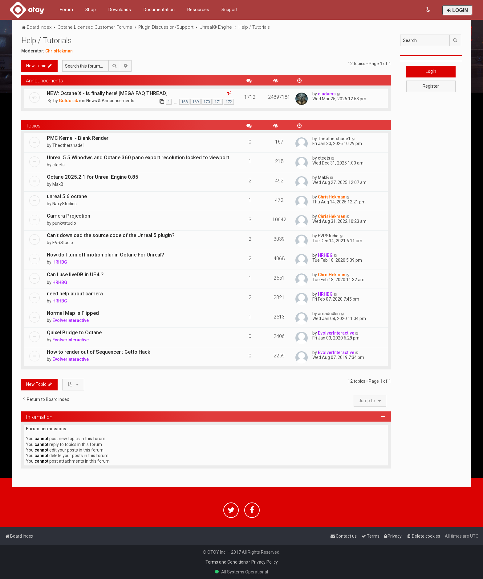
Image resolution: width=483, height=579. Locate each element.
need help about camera (75, 293)
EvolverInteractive (70, 320)
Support (229, 9)
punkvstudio (64, 223)
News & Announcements (110, 100)
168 (184, 101)
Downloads (119, 9)
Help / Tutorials (46, 40)
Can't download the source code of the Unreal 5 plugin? (111, 235)
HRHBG (59, 262)
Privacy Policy (264, 562)
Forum (66, 9)
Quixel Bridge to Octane (74, 332)
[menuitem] (428, 9)
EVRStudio (62, 242)
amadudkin (329, 313)
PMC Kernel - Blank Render (77, 138)
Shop (90, 9)
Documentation (159, 9)
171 (217, 101)
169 (195, 101)
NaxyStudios (64, 203)
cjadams (327, 93)
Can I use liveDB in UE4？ (76, 274)
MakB (57, 184)
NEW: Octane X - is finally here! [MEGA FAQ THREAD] (107, 93)
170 (206, 101)
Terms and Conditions (226, 562)
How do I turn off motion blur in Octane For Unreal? (105, 255)
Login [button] (431, 71)
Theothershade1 (68, 145)
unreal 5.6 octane (67, 196)
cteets (58, 164)
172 (228, 101)
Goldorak (68, 100)
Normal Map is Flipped (73, 313)
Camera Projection (68, 216)
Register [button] (431, 86)
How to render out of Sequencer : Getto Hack (98, 352)
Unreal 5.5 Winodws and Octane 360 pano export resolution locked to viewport (138, 157)
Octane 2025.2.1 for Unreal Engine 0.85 (92, 177)
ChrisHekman (59, 50)
